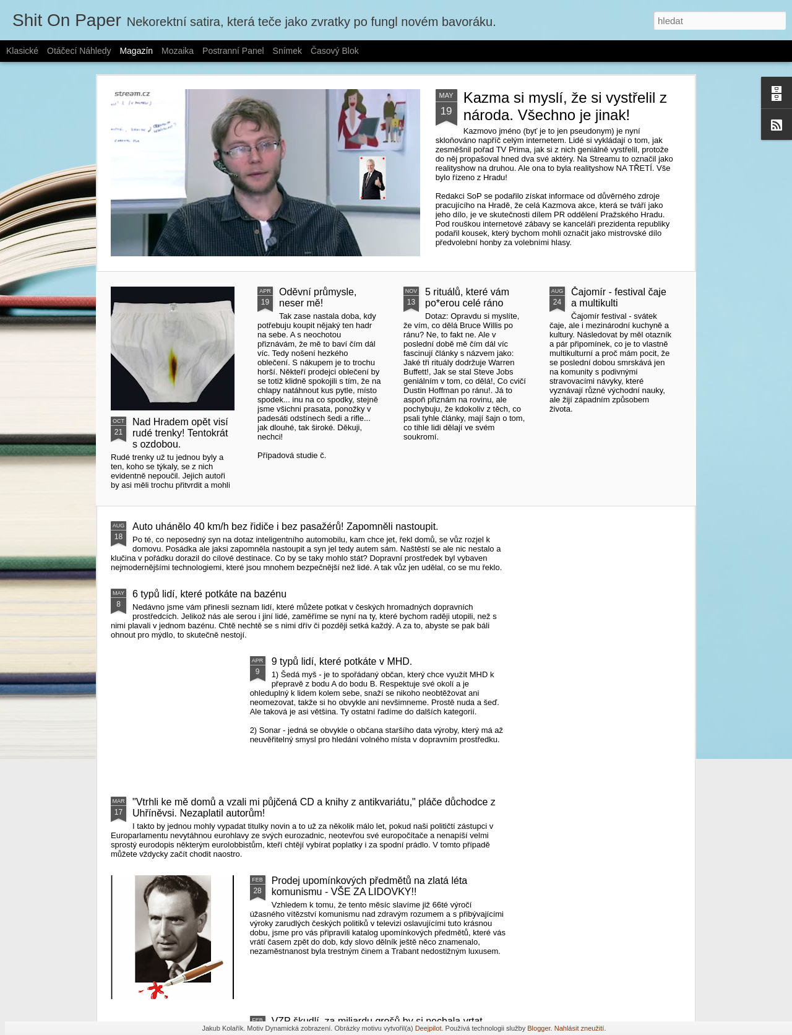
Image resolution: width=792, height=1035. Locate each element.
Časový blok (335, 51)
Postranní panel (233, 51)
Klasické (22, 51)
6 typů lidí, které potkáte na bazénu (209, 594)
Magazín (136, 51)
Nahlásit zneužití (579, 1028)
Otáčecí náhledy (79, 51)
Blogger (538, 1028)
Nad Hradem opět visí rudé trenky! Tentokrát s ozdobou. (180, 433)
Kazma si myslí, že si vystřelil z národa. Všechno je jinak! (565, 106)
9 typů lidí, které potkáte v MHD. (342, 661)
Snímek (287, 51)
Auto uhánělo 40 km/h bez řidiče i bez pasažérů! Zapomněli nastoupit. (285, 526)
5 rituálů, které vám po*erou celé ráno (467, 297)
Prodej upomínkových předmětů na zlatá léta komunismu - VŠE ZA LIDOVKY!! (370, 886)
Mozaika (177, 51)
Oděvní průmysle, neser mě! (317, 297)
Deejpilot (428, 1028)
